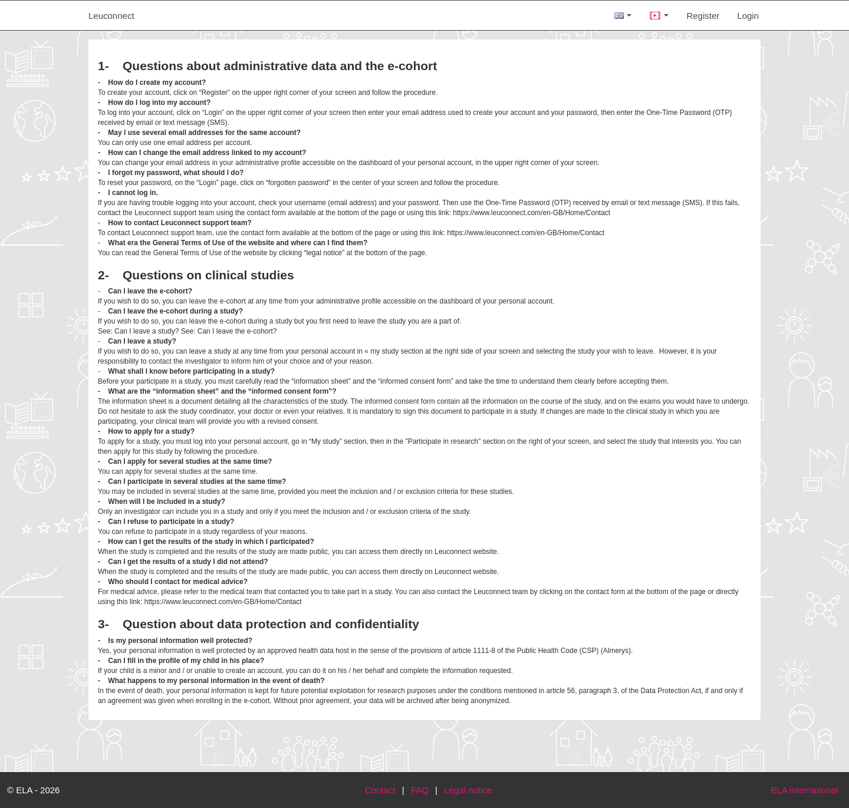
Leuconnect (111, 16)
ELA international (804, 790)
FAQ (420, 790)
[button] (658, 15)
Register (702, 16)
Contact (380, 790)
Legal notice (468, 790)
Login (748, 16)
